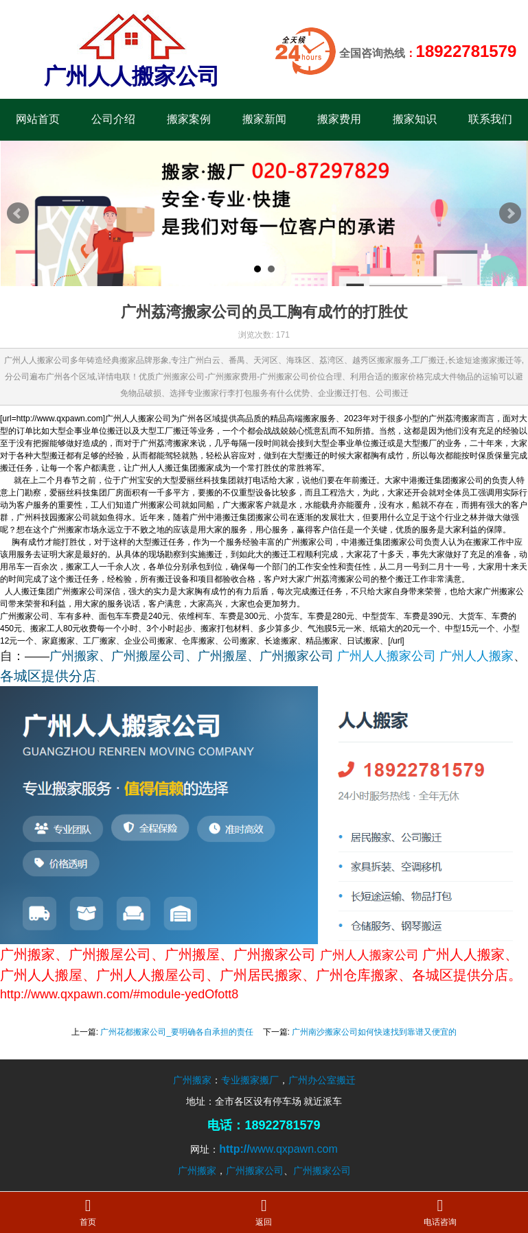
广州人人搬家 (476, 656)
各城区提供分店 (48, 675)
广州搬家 (192, 1080)
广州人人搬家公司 (386, 656)
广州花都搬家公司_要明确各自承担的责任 (176, 1032)
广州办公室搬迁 (322, 1080)
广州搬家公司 (255, 1170)
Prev (18, 213)
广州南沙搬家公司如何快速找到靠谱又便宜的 (374, 1032)
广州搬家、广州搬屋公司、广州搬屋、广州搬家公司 (191, 656)
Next (510, 213)
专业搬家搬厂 (250, 1080)
